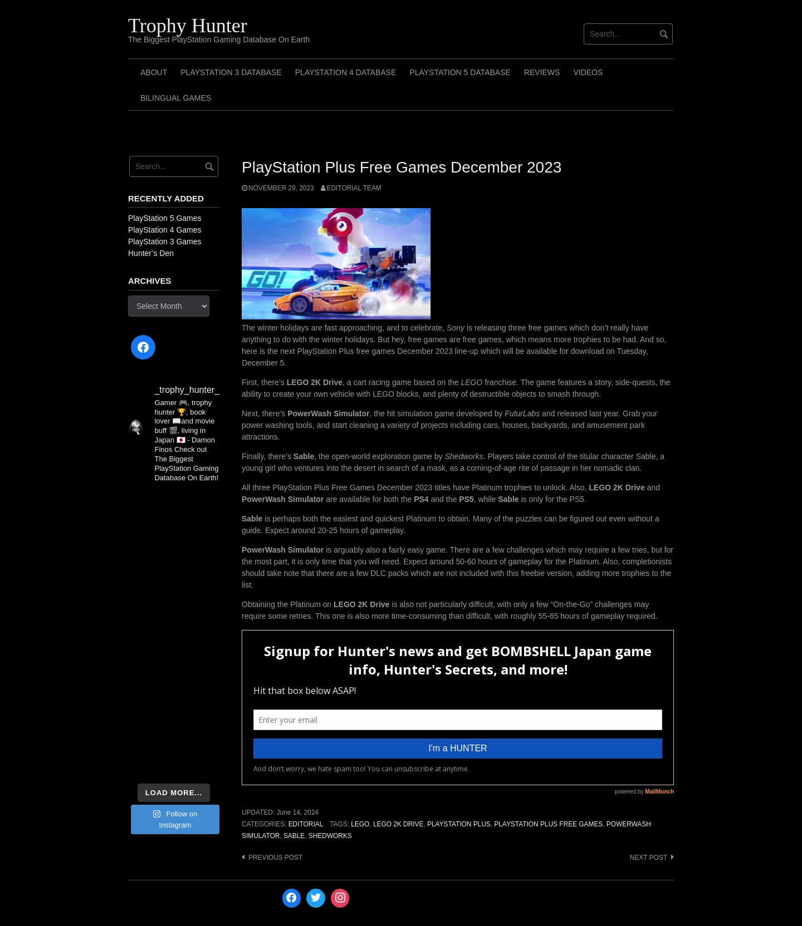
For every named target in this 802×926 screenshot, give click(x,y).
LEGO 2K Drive (398, 824)
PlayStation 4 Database (346, 72)
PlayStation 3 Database (231, 72)
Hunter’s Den (151, 253)
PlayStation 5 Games (165, 218)
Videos (588, 72)
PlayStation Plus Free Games (548, 824)
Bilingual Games (175, 97)
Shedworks (330, 836)
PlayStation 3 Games (165, 241)
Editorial (306, 824)
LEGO (360, 824)
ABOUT (153, 72)
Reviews (542, 72)
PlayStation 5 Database (460, 72)
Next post (648, 857)
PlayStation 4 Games (165, 229)
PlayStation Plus (459, 824)
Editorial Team (354, 188)
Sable (294, 836)
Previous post (275, 857)
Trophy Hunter (187, 25)
